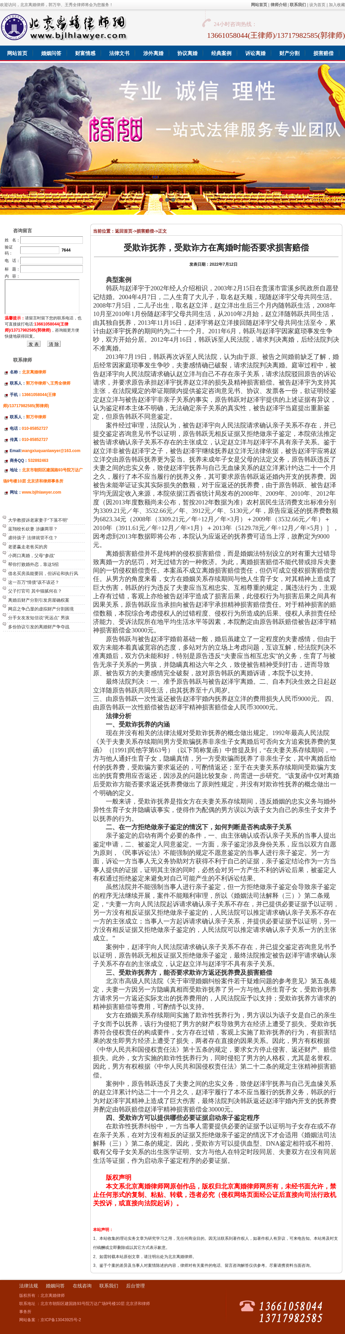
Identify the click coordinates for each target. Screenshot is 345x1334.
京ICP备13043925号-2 (60, 1319)
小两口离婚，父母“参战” (31, 555)
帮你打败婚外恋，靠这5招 (33, 564)
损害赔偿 (145, 231)
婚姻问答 (55, 1285)
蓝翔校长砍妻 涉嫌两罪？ (33, 528)
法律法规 (28, 1285)
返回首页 (123, 231)
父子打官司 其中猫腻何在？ (35, 591)
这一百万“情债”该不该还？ (33, 582)
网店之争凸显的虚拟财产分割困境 (41, 608)
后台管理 (135, 1285)
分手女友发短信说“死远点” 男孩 (38, 617)
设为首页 (317, 4)
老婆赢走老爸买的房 (28, 546)
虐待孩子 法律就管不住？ (33, 537)
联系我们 (108, 1285)
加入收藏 (337, 4)
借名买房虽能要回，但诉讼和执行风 (43, 573)
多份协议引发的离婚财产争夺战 (38, 626)
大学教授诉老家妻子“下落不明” (38, 520)
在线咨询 (82, 1285)
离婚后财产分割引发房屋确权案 (38, 600)
